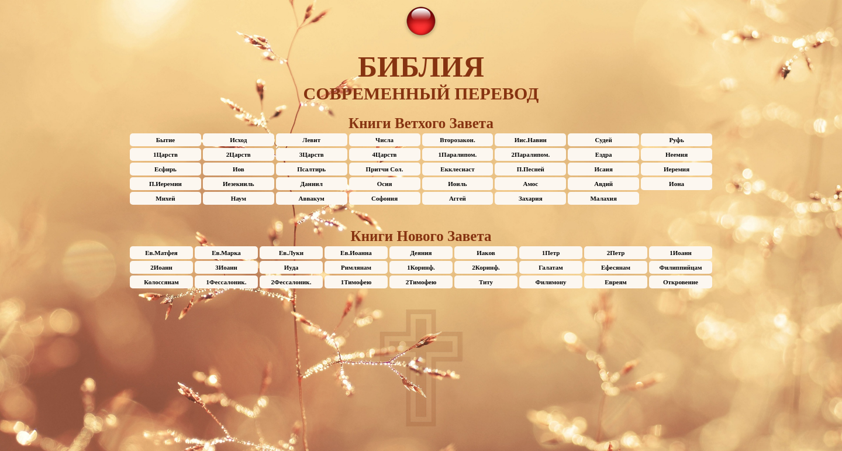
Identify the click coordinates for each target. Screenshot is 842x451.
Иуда (291, 267)
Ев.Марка (226, 252)
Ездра (603, 154)
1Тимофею (356, 281)
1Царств (165, 154)
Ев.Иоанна (356, 252)
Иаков (486, 252)
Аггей (457, 198)
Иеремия (676, 169)
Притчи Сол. (384, 169)
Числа (384, 139)
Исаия (604, 169)
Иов (238, 169)
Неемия (676, 154)
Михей (165, 198)
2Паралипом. (530, 154)
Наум (238, 198)
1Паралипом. (458, 154)
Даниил (312, 183)
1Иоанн (681, 252)
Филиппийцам (681, 267)
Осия (384, 183)
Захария (531, 198)
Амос (530, 183)
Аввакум (312, 198)
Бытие (165, 139)
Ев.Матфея (161, 252)
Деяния (421, 252)
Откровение (680, 281)
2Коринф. (486, 267)
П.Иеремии (165, 183)
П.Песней (530, 169)
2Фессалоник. (291, 281)
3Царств (311, 154)
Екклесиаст (457, 169)
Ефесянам (615, 267)
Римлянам (356, 267)
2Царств (238, 154)
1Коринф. (421, 267)
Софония (384, 198)
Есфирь (165, 169)
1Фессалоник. (226, 281)
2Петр (616, 252)
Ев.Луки (291, 252)
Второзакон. (457, 139)
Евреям (616, 281)
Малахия (603, 198)
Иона (676, 183)
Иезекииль (238, 183)
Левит (311, 139)
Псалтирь (311, 169)
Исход (238, 139)
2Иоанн (161, 267)
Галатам (551, 267)
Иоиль (457, 183)
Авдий (603, 183)
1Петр (551, 252)
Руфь (676, 139)
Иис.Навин (531, 139)
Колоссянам (161, 281)
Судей (603, 139)
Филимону (551, 281)
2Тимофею (421, 281)
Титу (486, 281)
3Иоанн (226, 267)
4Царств (384, 154)
